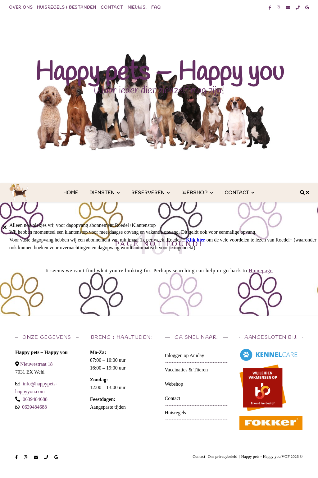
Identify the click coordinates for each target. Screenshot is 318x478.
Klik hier (195, 239)
